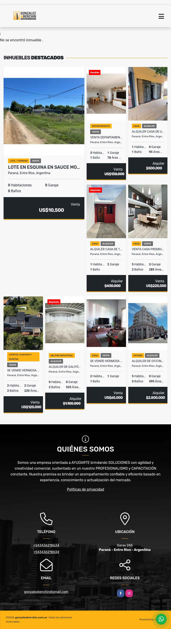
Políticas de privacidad (85, 489)
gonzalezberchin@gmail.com (46, 592)
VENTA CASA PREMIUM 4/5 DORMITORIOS (148, 249)
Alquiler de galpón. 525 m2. (65, 367)
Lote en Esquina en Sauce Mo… (44, 167)
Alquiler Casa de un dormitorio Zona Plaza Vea (148, 131)
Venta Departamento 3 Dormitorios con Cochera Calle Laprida (106, 137)
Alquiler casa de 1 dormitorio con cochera (106, 249)
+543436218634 (46, 545)
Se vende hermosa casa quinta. (23, 370)
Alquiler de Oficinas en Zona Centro (148, 361)
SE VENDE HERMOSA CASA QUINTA (106, 361)
